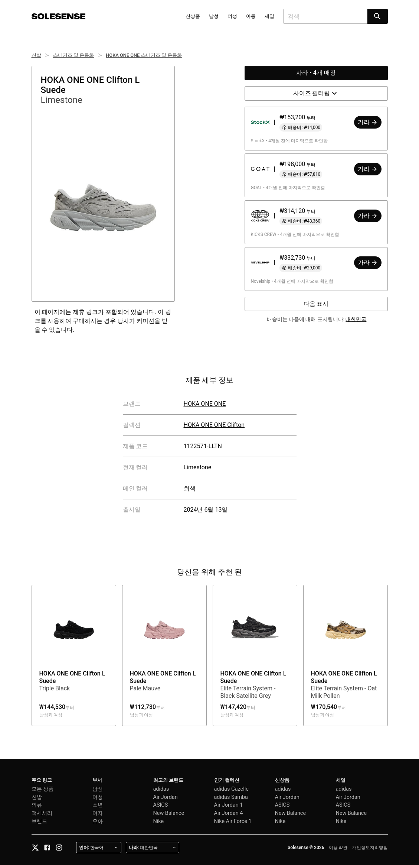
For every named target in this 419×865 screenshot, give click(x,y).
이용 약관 (338, 847)
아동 (251, 16)
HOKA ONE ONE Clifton (214, 424)
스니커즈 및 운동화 (73, 55)
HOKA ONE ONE (205, 403)
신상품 (193, 16)
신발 (36, 55)
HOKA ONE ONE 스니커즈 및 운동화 (144, 55)
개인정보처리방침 (370, 847)
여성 (232, 16)
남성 (214, 16)
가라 (368, 122)
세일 (269, 16)
